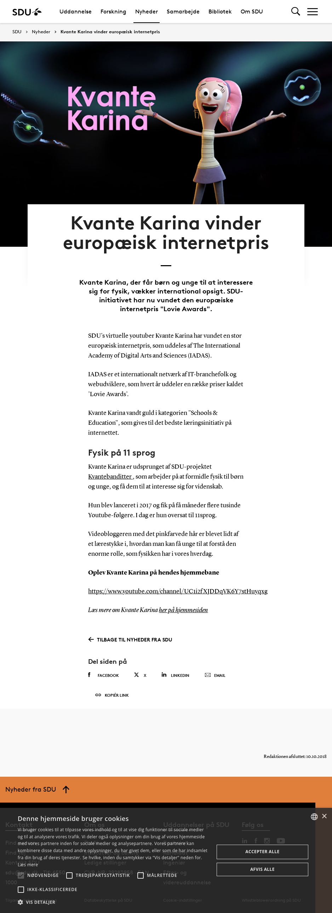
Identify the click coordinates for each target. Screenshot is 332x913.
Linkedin (175, 675)
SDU (17, 31)
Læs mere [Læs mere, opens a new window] (28, 865)
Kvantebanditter (110, 477)
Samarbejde (183, 11)
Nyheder (146, 11)
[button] (21, 875)
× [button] (324, 816)
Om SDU (252, 11)
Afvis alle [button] (262, 869)
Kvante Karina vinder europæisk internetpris (110, 31)
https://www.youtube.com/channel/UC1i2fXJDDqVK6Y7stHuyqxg (178, 591)
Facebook (103, 675)
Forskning (113, 11)
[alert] (166, 860)
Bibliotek (220, 11)
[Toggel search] (295, 11)
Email (215, 675)
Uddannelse (75, 11)
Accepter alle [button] (262, 852)
